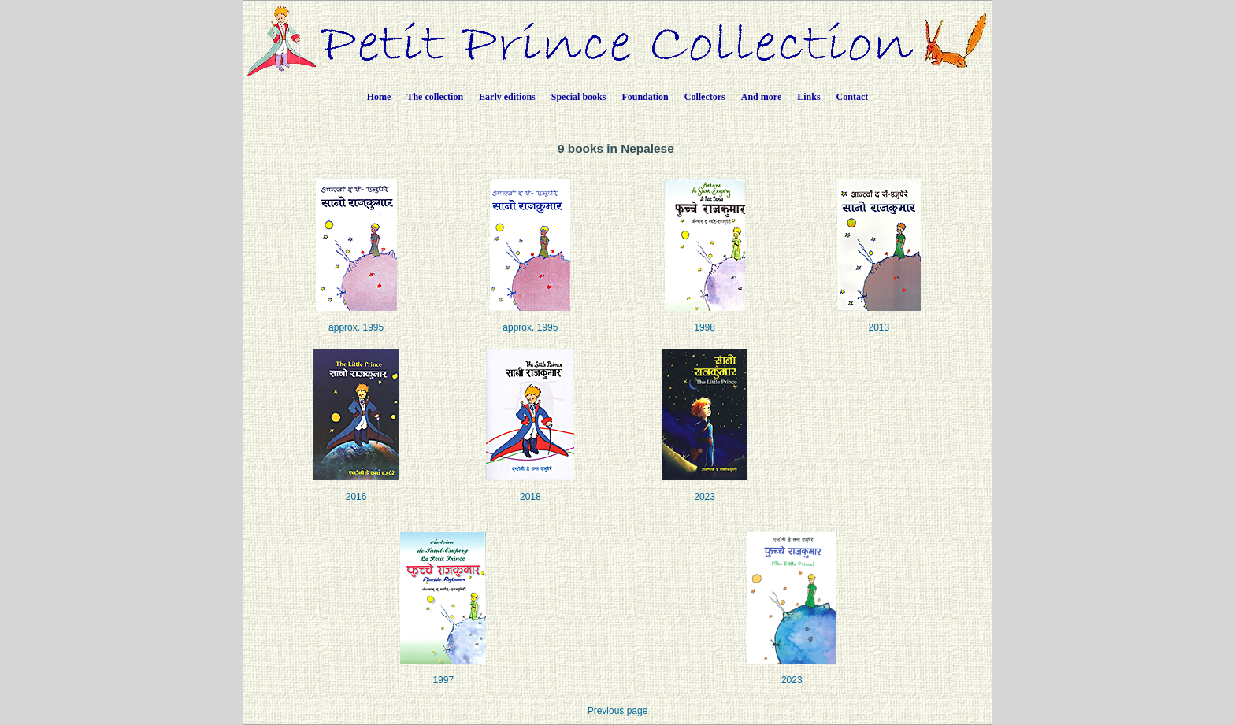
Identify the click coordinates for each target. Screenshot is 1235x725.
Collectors (704, 96)
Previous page (618, 710)
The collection (434, 96)
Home (379, 96)
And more (761, 96)
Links (808, 96)
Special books (578, 96)
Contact (852, 96)
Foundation (644, 96)
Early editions (507, 96)
